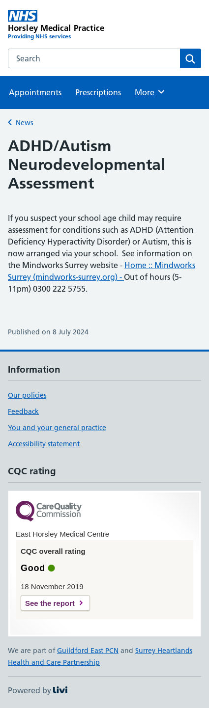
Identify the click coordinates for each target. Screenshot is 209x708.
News (24, 122)
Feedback (23, 411)
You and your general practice (57, 427)
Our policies (27, 395)
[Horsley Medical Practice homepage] (56, 25)
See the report (50, 603)
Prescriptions (98, 92)
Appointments (35, 92)
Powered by (37, 690)
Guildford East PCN (88, 650)
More (150, 92)
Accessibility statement (44, 443)
